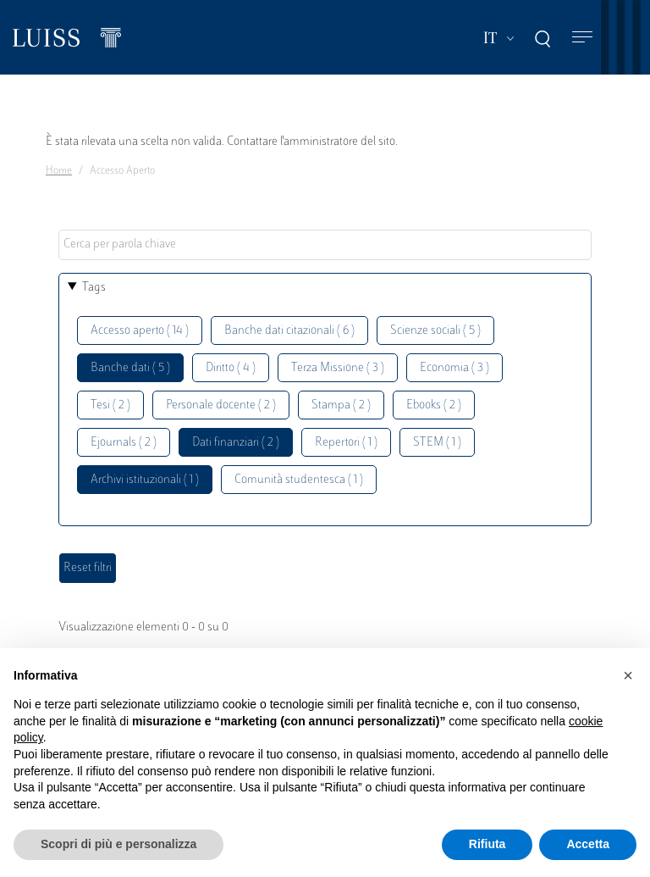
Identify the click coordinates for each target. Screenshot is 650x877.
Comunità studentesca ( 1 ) (298, 480)
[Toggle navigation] (582, 37)
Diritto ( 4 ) (231, 368)
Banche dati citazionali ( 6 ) (289, 331)
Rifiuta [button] (487, 844)
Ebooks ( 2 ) (433, 405)
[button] (628, 675)
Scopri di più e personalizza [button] (118, 844)
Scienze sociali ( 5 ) (435, 331)
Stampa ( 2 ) (341, 405)
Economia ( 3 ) (454, 368)
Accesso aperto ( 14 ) (140, 331)
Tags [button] (94, 287)
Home (59, 171)
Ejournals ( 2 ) (124, 442)
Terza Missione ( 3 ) (337, 368)
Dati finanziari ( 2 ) (235, 442)
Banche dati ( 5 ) (130, 368)
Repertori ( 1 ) (346, 442)
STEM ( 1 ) (437, 442)
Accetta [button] (587, 844)
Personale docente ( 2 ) (221, 405)
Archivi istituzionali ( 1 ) (145, 480)
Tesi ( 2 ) (110, 405)
